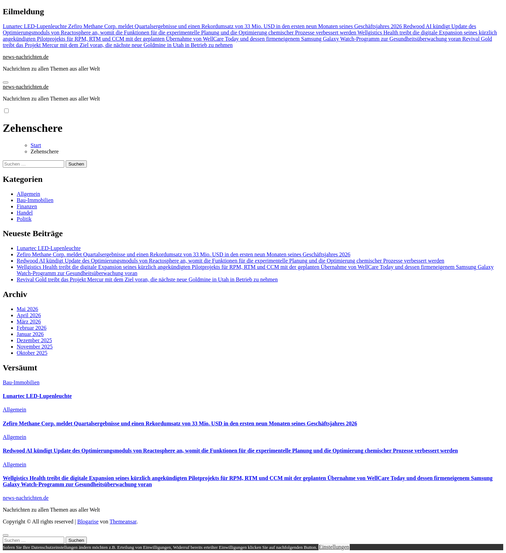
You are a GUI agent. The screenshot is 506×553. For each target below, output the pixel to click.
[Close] (5, 535)
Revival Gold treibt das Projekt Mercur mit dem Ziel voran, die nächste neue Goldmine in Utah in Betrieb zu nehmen (147, 279)
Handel (25, 213)
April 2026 (29, 315)
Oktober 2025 (32, 353)
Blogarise (87, 521)
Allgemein (28, 194)
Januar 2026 (30, 334)
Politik (24, 219)
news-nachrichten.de (26, 57)
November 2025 (35, 347)
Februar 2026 (32, 328)
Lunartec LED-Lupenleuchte (49, 248)
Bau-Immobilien (35, 200)
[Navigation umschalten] (5, 82)
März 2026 (29, 321)
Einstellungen (334, 547)
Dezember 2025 (34, 340)
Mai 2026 (27, 309)
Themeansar (123, 521)
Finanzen (27, 206)
